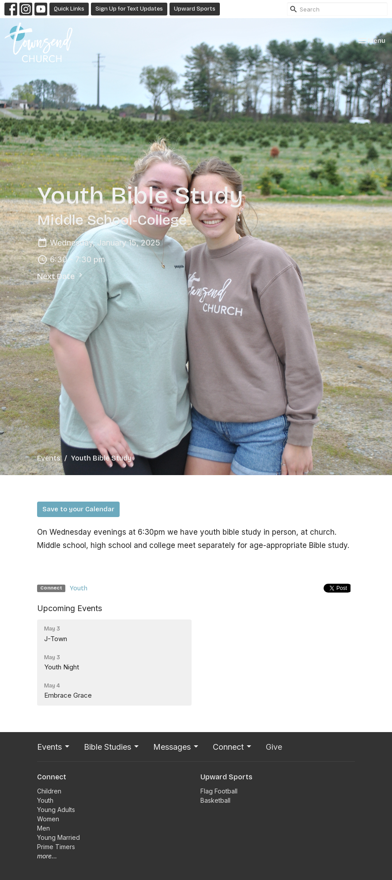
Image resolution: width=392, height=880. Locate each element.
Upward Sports (194, 8)
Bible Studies (112, 747)
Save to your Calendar (78, 509)
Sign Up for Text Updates (129, 8)
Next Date (61, 276)
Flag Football (218, 791)
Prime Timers (56, 846)
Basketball (215, 800)
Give (274, 747)
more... (47, 856)
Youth (78, 588)
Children (49, 791)
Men (43, 828)
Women (48, 819)
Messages (176, 747)
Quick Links (69, 8)
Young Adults (56, 809)
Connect (233, 747)
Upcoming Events (69, 608)
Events (48, 458)
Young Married (58, 837)
